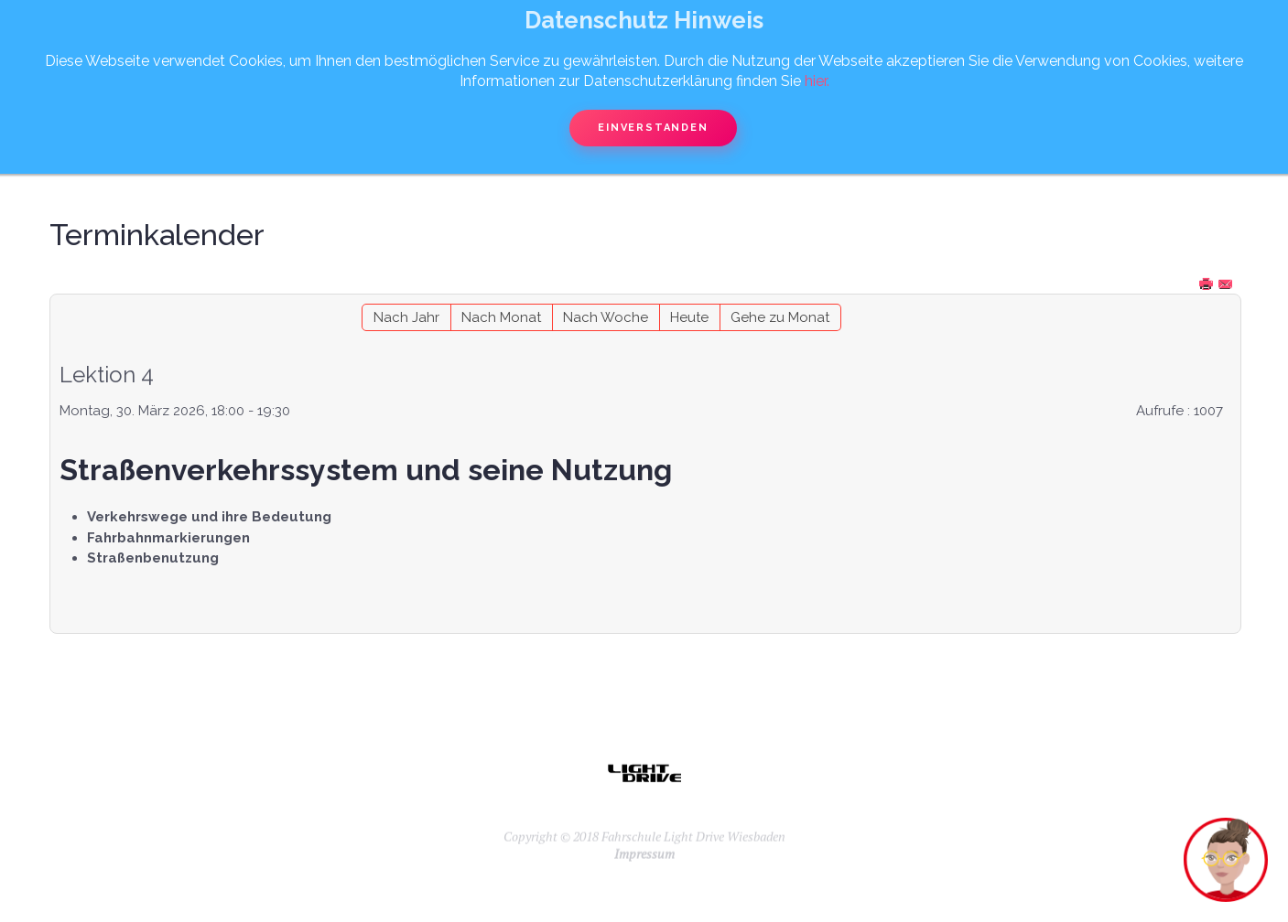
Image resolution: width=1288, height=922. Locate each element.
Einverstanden (653, 128)
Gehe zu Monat (780, 317)
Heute (689, 317)
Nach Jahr (406, 317)
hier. (817, 81)
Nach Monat (501, 317)
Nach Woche (605, 317)
